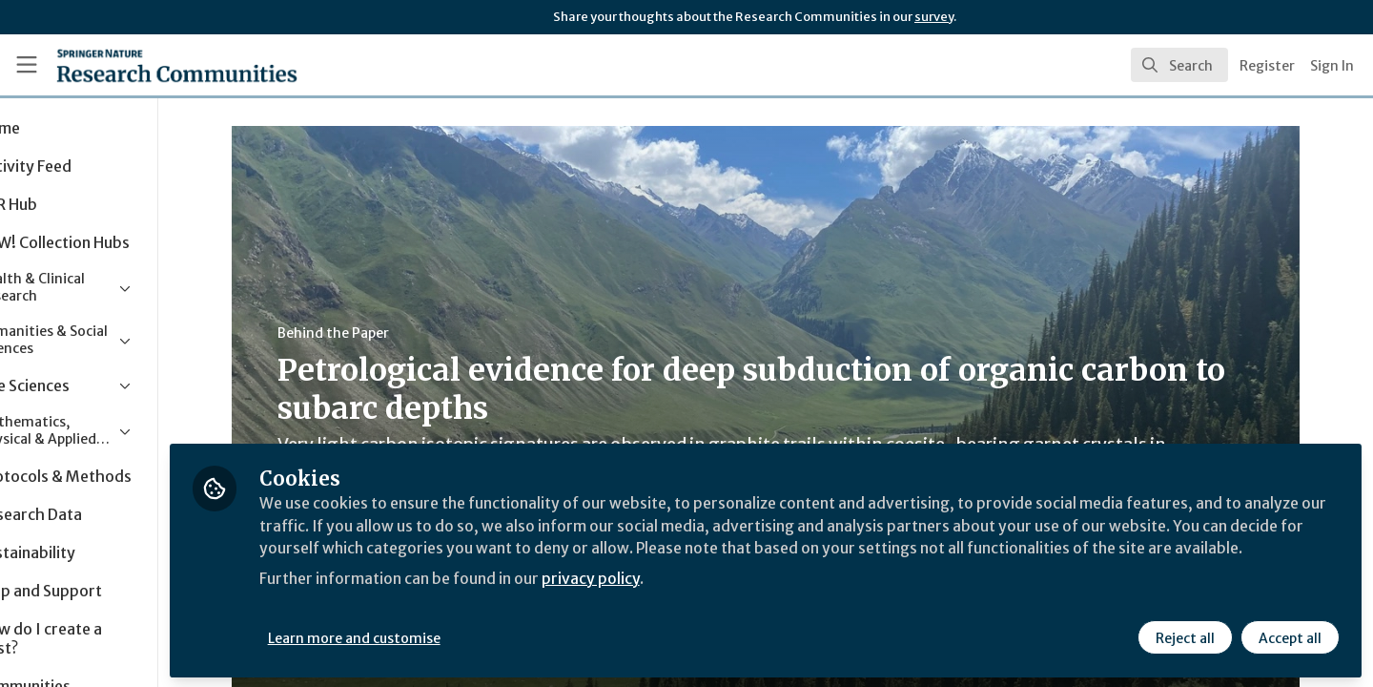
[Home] (151, 65)
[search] (1179, 65)
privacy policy (679, 599)
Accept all (1289, 636)
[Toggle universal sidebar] (26, 65)
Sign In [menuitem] (1332, 65)
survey (933, 17)
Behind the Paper (376, 333)
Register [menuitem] (1267, 65)
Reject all (1184, 636)
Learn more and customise (440, 636)
